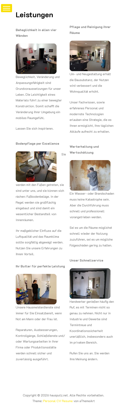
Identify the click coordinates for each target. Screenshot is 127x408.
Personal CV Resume (58, 401)
